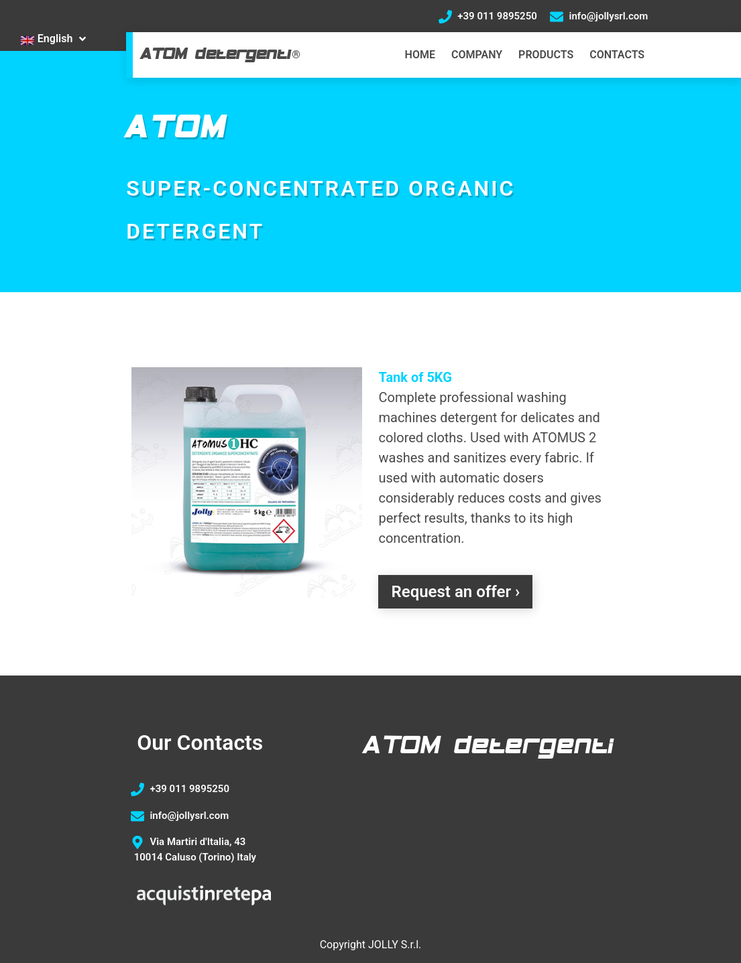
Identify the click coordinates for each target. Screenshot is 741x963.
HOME (420, 54)
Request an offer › (455, 591)
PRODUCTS (545, 54)
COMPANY (476, 54)
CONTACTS (616, 54)
